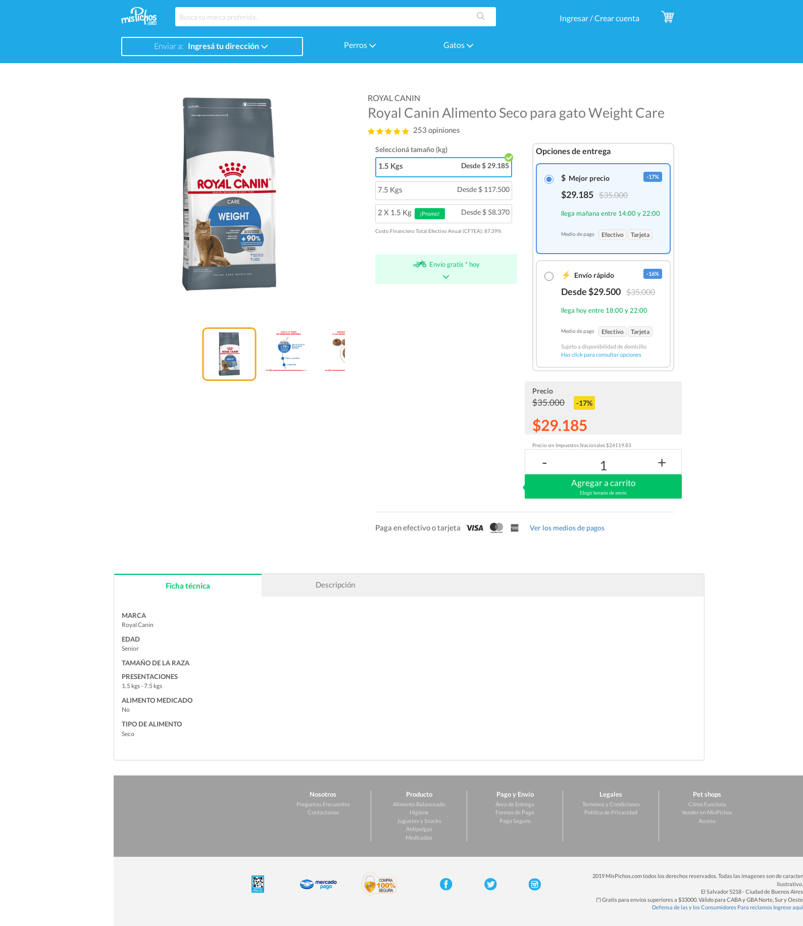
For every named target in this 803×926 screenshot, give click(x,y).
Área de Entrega (514, 804)
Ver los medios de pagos (567, 527)
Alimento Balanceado (419, 804)
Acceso (707, 820)
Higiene (419, 812)
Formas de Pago (514, 812)
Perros (360, 45)
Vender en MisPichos (707, 812)
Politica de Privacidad (610, 812)
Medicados (419, 837)
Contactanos (323, 812)
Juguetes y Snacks (419, 820)
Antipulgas (419, 828)
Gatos (458, 45)
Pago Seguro (514, 820)
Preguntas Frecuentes (323, 804)
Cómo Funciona (707, 804)
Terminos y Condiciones (611, 804)
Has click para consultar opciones (601, 354)
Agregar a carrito (603, 487)
